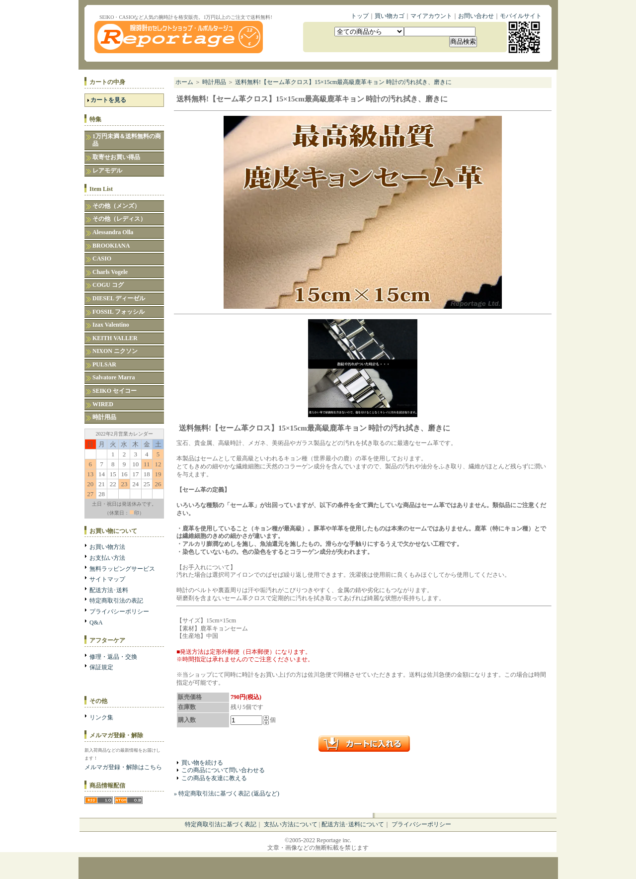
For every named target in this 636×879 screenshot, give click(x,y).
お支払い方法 (107, 557)
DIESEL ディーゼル (118, 298)
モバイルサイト (521, 15)
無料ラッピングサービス (122, 568)
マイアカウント (431, 15)
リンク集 (101, 717)
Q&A (96, 622)
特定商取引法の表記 (116, 600)
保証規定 (101, 667)
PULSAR (104, 364)
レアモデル (107, 170)
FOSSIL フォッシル (118, 311)
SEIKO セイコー (114, 390)
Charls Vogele (110, 271)
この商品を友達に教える (214, 778)
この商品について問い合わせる (223, 770)
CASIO (101, 258)
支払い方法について (291, 824)
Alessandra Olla (112, 232)
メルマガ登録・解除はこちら (123, 767)
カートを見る (108, 99)
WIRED (102, 404)
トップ (360, 15)
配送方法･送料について (352, 824)
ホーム (184, 82)
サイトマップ (107, 579)
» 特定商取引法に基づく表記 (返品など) (226, 793)
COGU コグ (108, 284)
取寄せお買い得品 (116, 157)
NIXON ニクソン (115, 351)
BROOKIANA (111, 245)
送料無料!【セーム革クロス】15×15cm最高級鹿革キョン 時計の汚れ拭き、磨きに (343, 82)
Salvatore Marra (113, 377)
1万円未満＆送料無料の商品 (126, 140)
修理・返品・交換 (113, 656)
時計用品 (104, 417)
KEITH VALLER (115, 338)
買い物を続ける (202, 762)
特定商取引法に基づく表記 (220, 824)
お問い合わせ (476, 15)
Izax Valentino (110, 324)
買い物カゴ (389, 15)
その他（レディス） (119, 218)
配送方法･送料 (108, 590)
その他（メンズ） (116, 205)
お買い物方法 (107, 546)
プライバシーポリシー (119, 611)
